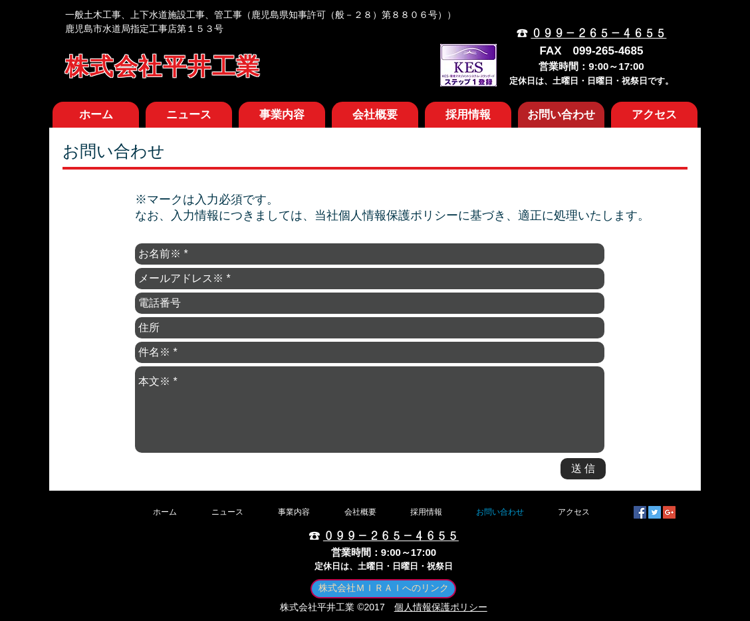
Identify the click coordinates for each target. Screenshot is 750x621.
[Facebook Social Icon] (640, 512)
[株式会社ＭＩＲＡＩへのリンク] (383, 588)
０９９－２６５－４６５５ (598, 33)
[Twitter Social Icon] (654, 512)
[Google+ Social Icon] (669, 512)
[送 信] (583, 468)
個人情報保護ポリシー (440, 607)
